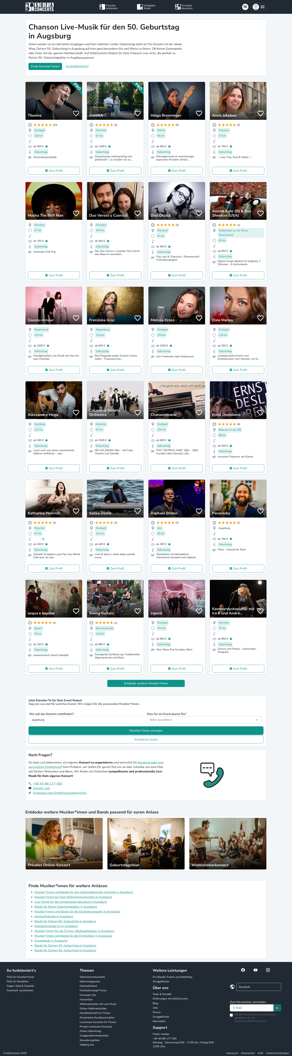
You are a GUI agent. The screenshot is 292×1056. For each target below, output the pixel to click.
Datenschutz (248, 1053)
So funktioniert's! (77, 66)
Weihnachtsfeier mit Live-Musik (98, 1004)
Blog (155, 1003)
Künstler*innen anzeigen (146, 731)
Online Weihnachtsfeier (93, 1008)
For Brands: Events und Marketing (172, 977)
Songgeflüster (161, 981)
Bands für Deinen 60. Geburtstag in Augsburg (65, 921)
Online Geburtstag (90, 1031)
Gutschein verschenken (20, 990)
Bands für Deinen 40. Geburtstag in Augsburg (65, 950)
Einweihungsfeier (90, 1040)
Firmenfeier (86, 999)
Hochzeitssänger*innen (93, 990)
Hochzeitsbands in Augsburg (53, 916)
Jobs (155, 1008)
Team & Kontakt (162, 994)
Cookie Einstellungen (277, 1053)
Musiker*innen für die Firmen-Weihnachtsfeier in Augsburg (74, 931)
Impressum (232, 1053)
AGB (260, 1053)
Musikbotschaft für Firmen (95, 1013)
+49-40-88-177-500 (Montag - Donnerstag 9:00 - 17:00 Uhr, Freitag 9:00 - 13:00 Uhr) (184, 1042)
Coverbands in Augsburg (50, 941)
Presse (157, 1012)
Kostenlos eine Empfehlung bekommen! (60, 793)
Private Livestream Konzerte (96, 1026)
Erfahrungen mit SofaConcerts (170, 998)
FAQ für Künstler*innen (20, 977)
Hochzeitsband (88, 986)
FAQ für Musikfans (18, 981)
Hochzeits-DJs (88, 995)
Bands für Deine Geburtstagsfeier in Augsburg (65, 907)
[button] (258, 7)
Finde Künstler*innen (45, 66)
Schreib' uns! (41, 788)
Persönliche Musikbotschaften (97, 1017)
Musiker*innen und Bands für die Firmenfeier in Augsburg (73, 936)
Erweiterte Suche (146, 740)
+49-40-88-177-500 (47, 784)
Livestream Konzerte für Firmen (98, 1022)
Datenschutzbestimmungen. (250, 1021)
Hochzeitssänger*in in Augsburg (56, 926)
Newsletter (159, 1021)
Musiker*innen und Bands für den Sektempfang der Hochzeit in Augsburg (83, 892)
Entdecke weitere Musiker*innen (146, 683)
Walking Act (87, 1044)
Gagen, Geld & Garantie (20, 986)
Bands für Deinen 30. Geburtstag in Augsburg (65, 945)
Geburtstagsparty (90, 981)
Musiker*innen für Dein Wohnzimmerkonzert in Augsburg (73, 897)
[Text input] (252, 1007)
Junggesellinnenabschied (94, 1035)
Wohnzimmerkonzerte (92, 977)
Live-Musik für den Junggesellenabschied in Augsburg (70, 902)
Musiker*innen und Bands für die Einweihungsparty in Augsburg (77, 912)
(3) (43, 539)
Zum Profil (56, 171)
